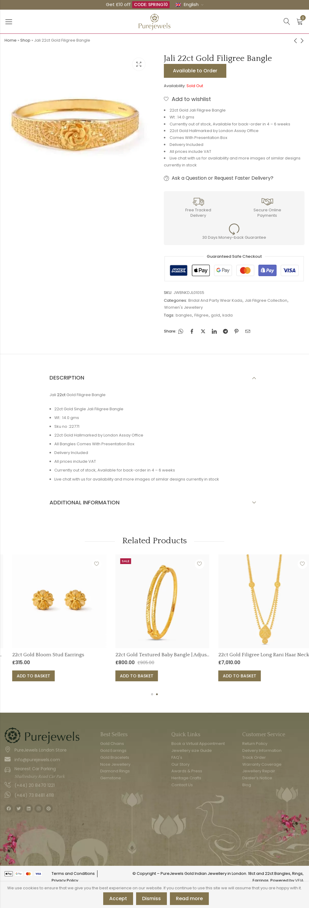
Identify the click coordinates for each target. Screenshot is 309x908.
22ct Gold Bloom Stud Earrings (101, 654)
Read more (189, 898)
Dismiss (151, 898)
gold (215, 315)
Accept (118, 898)
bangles (184, 315)
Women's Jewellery (183, 307)
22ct (61, 395)
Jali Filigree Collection (266, 300)
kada (227, 315)
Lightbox (138, 64)
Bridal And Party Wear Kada (215, 300)
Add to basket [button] (87, 676)
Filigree (201, 315)
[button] (152, 694)
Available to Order (195, 70)
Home (11, 40)
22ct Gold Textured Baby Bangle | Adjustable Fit (223, 654)
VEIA (299, 880)
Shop (25, 40)
